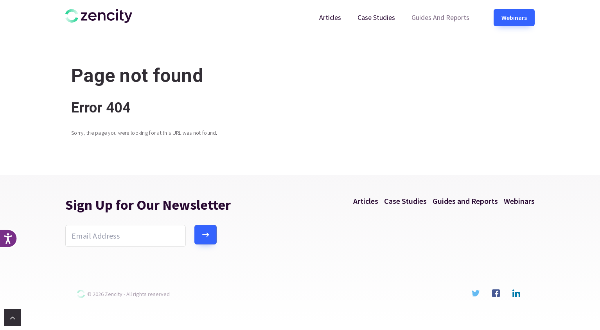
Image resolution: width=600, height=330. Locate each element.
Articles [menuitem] (330, 17)
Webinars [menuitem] (514, 17)
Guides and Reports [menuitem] (440, 17)
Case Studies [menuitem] (376, 17)
